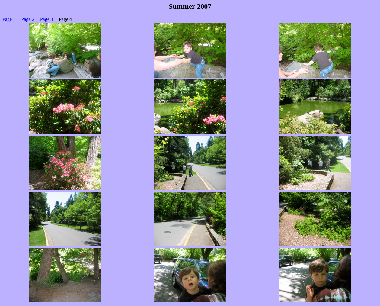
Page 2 (28, 19)
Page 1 (9, 19)
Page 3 (47, 19)
